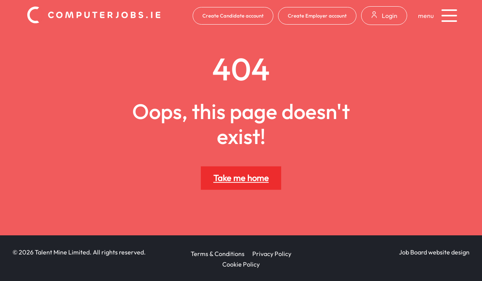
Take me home (241, 178)
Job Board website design (434, 252)
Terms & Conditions (218, 254)
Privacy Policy (271, 254)
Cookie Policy (241, 264)
